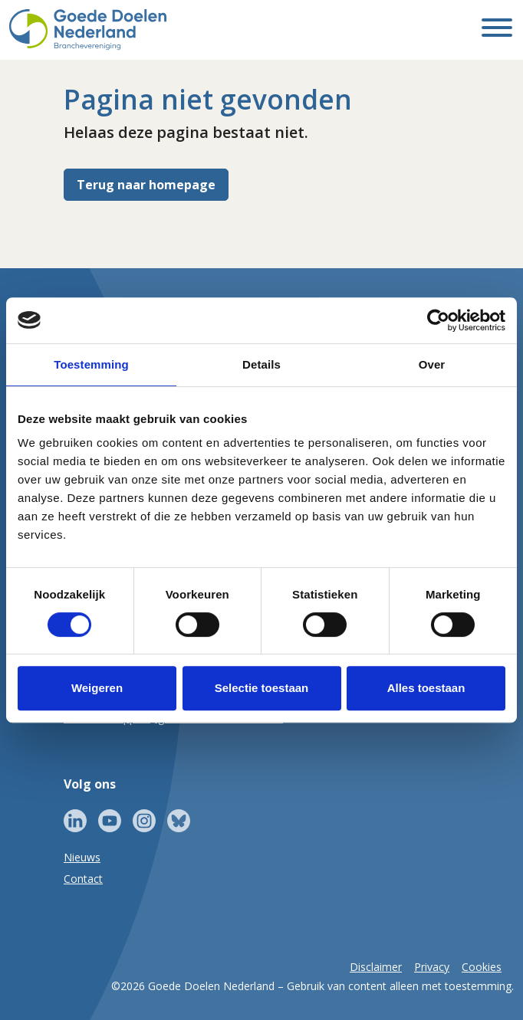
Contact (83, 878)
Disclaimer (376, 966)
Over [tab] (432, 364)
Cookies (482, 966)
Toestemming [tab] (91, 364)
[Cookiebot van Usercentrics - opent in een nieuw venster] (438, 320)
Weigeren (97, 687)
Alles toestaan (426, 687)
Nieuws (82, 857)
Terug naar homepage (146, 184)
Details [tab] (261, 364)
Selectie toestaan (262, 687)
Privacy (431, 966)
